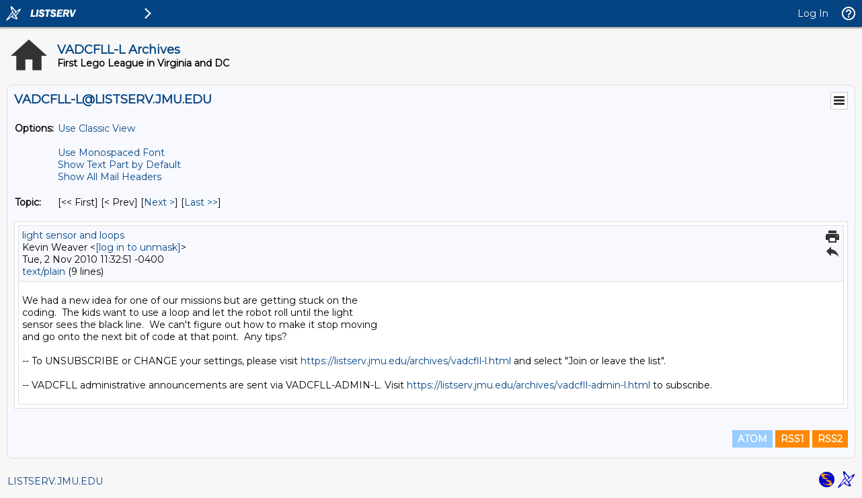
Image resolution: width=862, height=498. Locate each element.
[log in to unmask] (138, 247)
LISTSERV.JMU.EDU (55, 481)
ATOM (752, 439)
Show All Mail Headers (109, 177)
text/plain (43, 271)
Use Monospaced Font (111, 153)
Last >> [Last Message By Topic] (201, 202)
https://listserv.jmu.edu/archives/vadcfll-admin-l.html (528, 385)
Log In (812, 13)
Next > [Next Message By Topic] (159, 202)
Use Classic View (96, 128)
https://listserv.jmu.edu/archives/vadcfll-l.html (406, 361)
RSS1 (792, 439)
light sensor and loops (73, 235)
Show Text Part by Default (119, 165)
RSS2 (830, 439)
